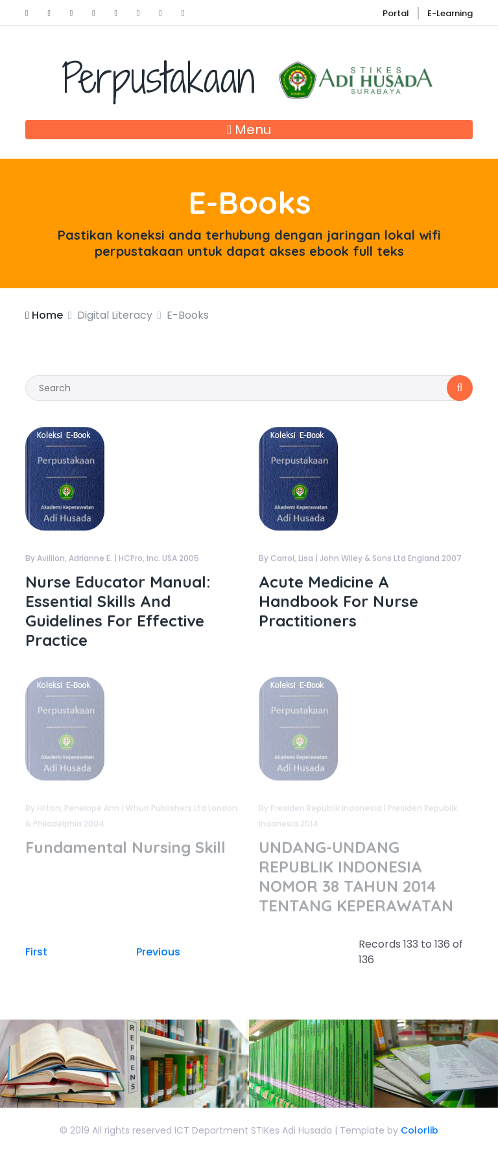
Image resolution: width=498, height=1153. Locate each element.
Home (44, 315)
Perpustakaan (249, 77)
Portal (396, 13)
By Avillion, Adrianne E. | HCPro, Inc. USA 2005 (112, 559)
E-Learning (450, 13)
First (36, 951)
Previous (158, 951)
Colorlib (419, 1130)
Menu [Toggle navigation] (249, 129)
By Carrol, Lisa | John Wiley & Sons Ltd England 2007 (360, 559)
